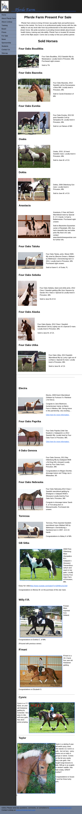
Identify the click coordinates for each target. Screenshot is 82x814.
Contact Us (6, 49)
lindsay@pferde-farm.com (25, 810)
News (4, 39)
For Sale (5, 36)
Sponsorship (6, 43)
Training (5, 25)
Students (5, 46)
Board (4, 29)
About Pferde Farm (9, 18)
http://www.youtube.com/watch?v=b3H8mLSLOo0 (48, 586)
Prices (4, 32)
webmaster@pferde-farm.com (60, 808)
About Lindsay (7, 22)
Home (4, 15)
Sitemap (5, 53)
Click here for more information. (57, 415)
